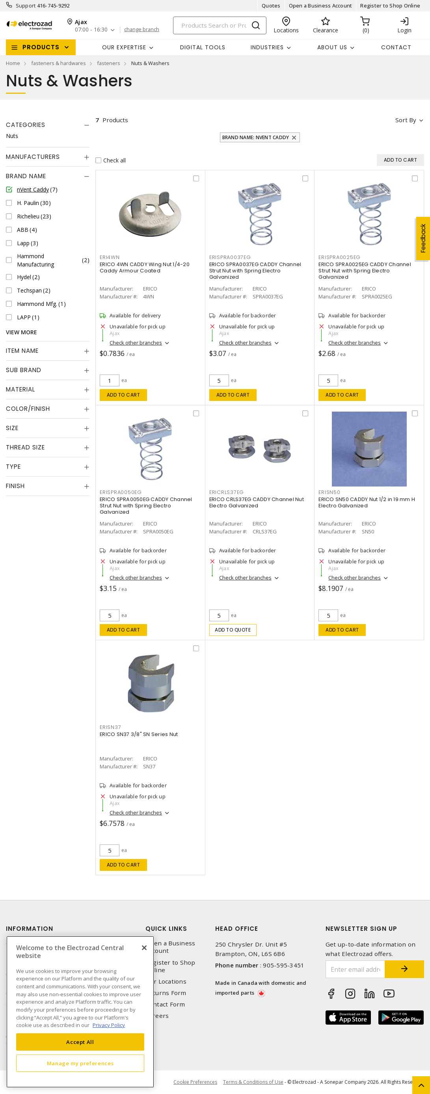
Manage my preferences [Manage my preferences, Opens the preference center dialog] (80, 1063)
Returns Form (165, 993)
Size (12, 428)
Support (26, 5)
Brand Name (26, 176)
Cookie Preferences (195, 1082)
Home (13, 63)
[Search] (219, 25)
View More (21, 332)
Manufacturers (33, 157)
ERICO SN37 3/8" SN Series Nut (139, 734)
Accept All (80, 1042)
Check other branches (136, 342)
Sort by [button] (405, 120)
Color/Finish (28, 408)
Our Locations (165, 981)
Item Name (22, 351)
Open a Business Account (320, 5)
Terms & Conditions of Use (253, 1082)
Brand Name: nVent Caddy (255, 137)
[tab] (47, 125)
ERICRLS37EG (226, 492)
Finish (15, 486)
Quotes (271, 5)
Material (20, 389)
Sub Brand (23, 370)
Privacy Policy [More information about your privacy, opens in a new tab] (109, 1025)
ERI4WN (110, 257)
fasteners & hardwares (58, 63)
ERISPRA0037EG (230, 257)
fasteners (108, 63)
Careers (157, 1015)
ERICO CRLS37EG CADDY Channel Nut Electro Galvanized (256, 502)
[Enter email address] (355, 969)
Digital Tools (202, 47)
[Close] (144, 947)
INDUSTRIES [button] (267, 47)
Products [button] (41, 47)
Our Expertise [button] (124, 47)
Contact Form (165, 1004)
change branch (141, 29)
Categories (25, 125)
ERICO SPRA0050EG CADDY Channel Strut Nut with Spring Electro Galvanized (146, 505)
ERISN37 (110, 727)
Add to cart (123, 394)
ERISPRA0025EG (339, 257)
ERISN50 (329, 492)
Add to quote (233, 629)
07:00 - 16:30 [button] (91, 29)
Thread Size (25, 447)
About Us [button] (332, 47)
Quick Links (166, 928)
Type (13, 466)
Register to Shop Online (390, 5)
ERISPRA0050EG (121, 492)
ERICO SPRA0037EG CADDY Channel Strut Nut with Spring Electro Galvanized (255, 270)
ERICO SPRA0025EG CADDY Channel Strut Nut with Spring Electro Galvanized (364, 270)
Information (29, 928)
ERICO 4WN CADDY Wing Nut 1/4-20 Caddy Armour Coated (145, 267)
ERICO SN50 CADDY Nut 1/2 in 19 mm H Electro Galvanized (366, 502)
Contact (396, 47)
